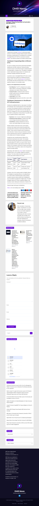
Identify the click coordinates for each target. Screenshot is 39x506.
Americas (11, 20)
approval (23, 79)
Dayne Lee (14, 26)
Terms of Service (20, 503)
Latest (20, 20)
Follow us (9, 187)
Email (8, 312)
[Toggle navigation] (29, 16)
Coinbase (19, 52)
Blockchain (16, 20)
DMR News (19, 8)
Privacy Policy (14, 503)
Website (8, 319)
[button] (32, 16)
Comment (9, 282)
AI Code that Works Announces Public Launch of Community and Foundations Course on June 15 (29, 235)
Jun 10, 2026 (14, 244)
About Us (25, 503)
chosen (21, 150)
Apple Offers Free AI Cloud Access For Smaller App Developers (19, 417)
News (7, 20)
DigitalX (8, 58)
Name (8, 305)
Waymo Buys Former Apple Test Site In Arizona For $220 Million (19, 420)
